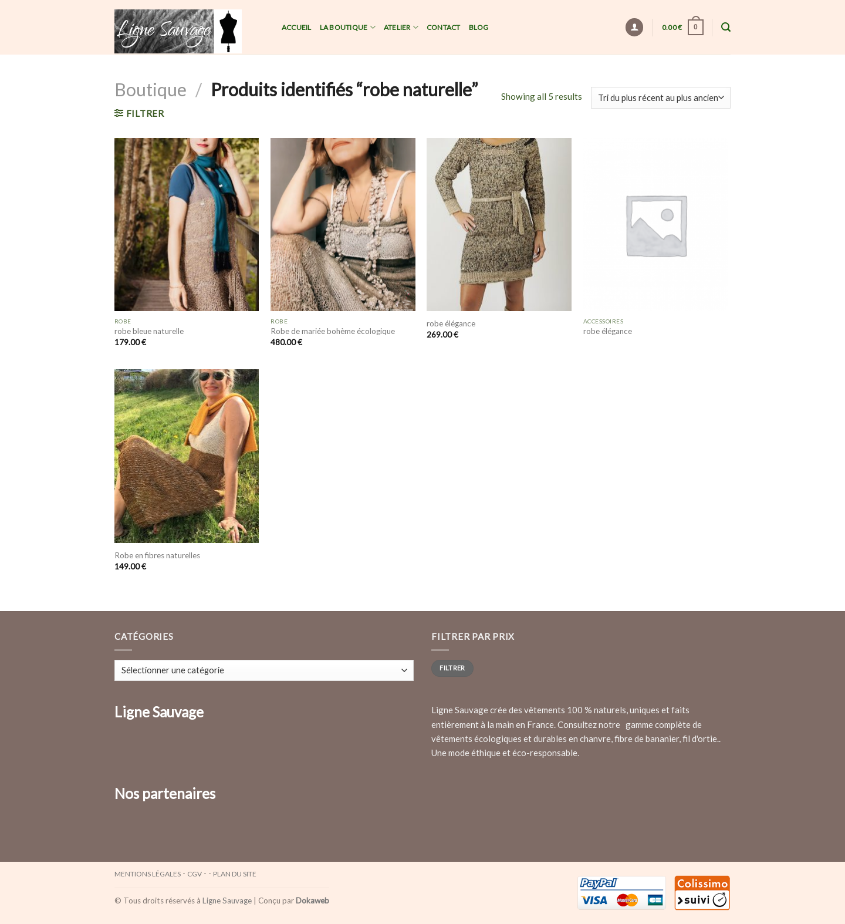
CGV (194, 873)
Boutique (150, 89)
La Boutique (348, 27)
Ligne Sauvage (227, 900)
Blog (479, 27)
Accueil (297, 27)
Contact (444, 27)
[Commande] (661, 98)
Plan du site (234, 873)
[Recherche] (726, 27)
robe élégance (451, 323)
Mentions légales (147, 873)
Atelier (401, 27)
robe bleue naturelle (149, 331)
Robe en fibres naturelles (157, 555)
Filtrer (452, 668)
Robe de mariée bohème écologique (333, 331)
